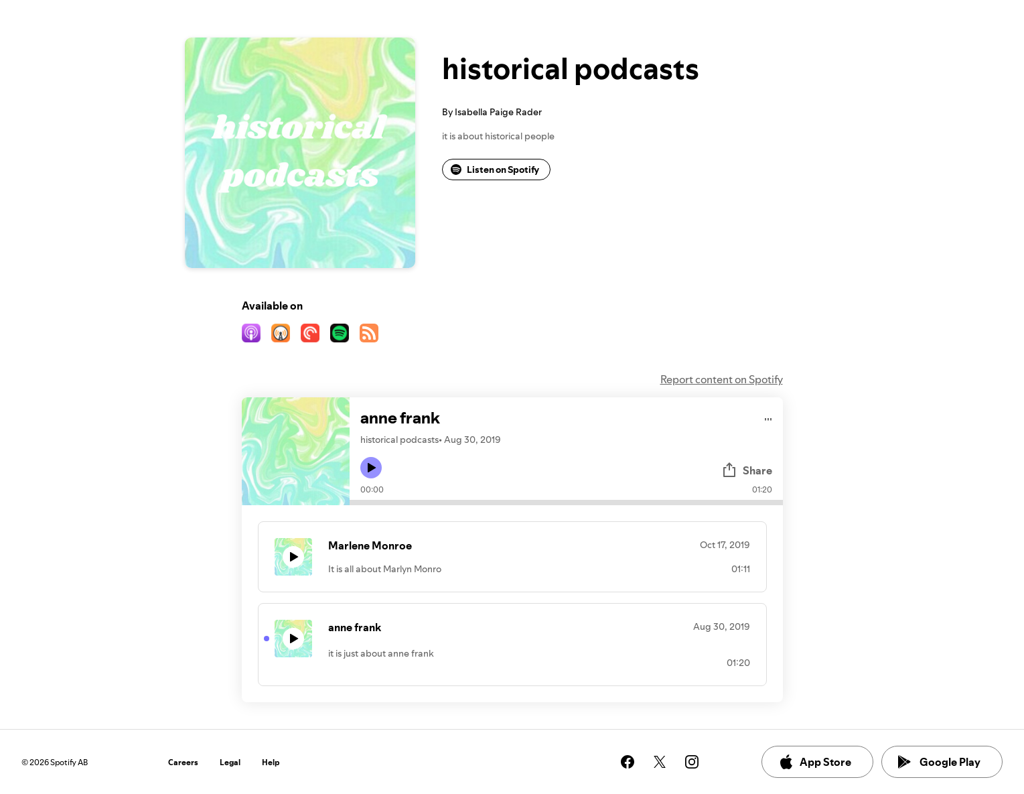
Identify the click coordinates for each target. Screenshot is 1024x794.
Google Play (939, 761)
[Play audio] (768, 417)
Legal (230, 762)
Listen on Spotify (495, 169)
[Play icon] (371, 467)
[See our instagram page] (692, 762)
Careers (183, 762)
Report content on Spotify (721, 379)
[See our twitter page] (660, 762)
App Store (814, 762)
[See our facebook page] (627, 762)
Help (271, 762)
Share (746, 470)
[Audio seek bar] (566, 502)
